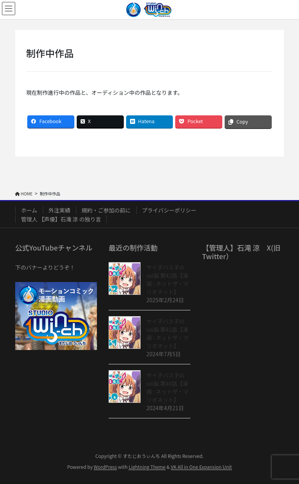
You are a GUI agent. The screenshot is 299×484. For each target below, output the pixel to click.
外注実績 (59, 210)
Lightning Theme (146, 466)
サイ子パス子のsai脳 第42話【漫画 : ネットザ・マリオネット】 (167, 279)
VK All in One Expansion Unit (201, 466)
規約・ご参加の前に (106, 210)
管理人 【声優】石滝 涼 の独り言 (61, 219)
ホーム (29, 210)
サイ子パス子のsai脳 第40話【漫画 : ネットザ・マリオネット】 (167, 387)
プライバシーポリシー (169, 210)
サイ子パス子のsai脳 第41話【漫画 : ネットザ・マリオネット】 (167, 333)
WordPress (105, 466)
